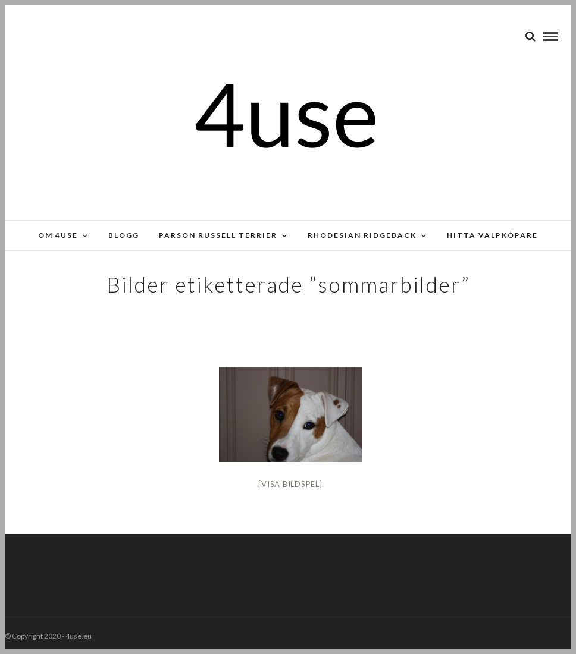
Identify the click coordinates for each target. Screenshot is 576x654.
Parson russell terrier (218, 235)
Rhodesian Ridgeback (362, 235)
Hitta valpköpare (492, 235)
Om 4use (58, 235)
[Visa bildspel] (290, 484)
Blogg (123, 235)
